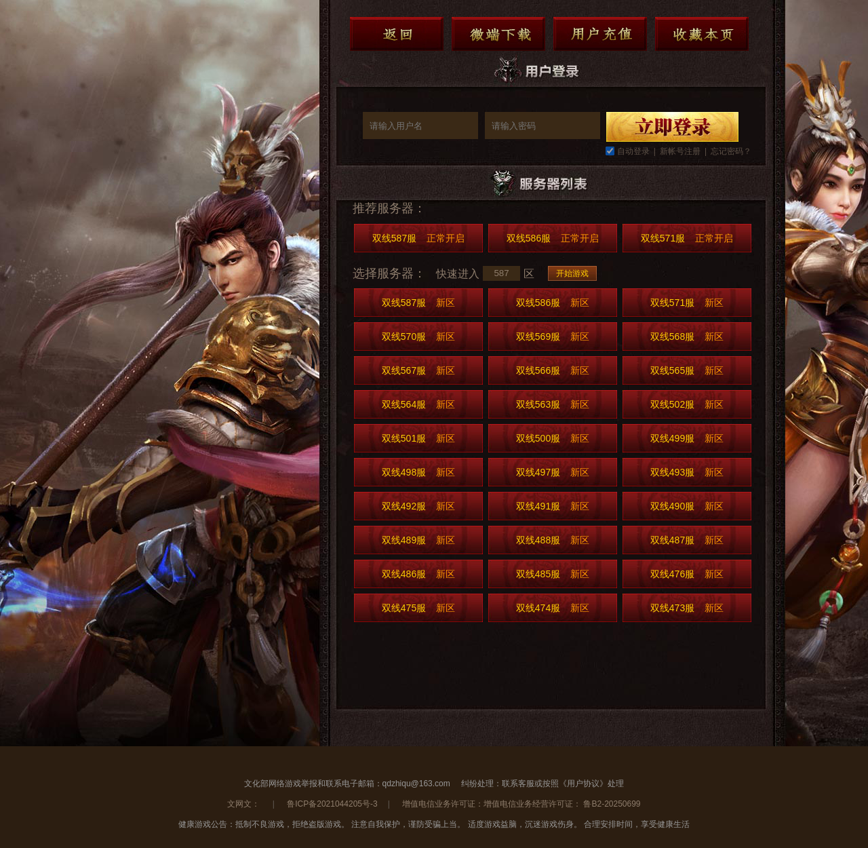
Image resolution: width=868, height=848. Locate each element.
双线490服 (687, 506)
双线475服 (418, 607)
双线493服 (687, 472)
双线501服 (418, 438)
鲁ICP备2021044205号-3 (332, 804)
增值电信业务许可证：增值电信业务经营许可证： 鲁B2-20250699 (521, 804)
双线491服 (552, 506)
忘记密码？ (731, 151)
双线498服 (418, 472)
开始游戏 (572, 273)
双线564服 (418, 404)
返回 (396, 34)
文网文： (244, 804)
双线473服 (687, 607)
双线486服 (418, 573)
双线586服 (553, 238)
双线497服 (552, 472)
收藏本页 (702, 34)
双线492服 (418, 506)
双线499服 (687, 438)
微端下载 (498, 34)
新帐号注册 (680, 151)
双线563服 (552, 404)
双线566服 (552, 370)
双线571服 (687, 238)
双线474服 (552, 607)
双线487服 (687, 540)
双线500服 (552, 438)
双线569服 (552, 336)
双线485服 (552, 573)
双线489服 (418, 540)
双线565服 (687, 370)
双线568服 (687, 336)
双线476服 (687, 573)
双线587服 (418, 238)
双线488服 (552, 540)
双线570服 (418, 336)
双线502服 (687, 404)
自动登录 (633, 151)
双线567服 (418, 370)
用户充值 (600, 34)
